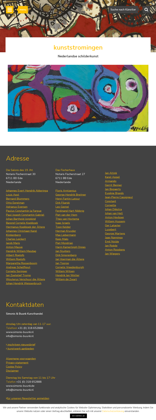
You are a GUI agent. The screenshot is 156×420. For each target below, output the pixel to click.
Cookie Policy (14, 366)
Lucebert (110, 229)
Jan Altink (111, 173)
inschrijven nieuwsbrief (20, 344)
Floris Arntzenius (65, 190)
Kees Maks (61, 239)
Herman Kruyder (65, 231)
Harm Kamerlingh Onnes (70, 247)
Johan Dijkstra (113, 209)
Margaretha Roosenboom (21, 263)
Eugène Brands (114, 193)
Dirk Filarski (62, 203)
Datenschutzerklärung (113, 411)
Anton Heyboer (114, 217)
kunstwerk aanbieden (20, 348)
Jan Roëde (111, 245)
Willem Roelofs (15, 259)
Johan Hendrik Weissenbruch (23, 283)
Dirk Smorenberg (66, 255)
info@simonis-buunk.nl (20, 336)
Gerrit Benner (113, 185)
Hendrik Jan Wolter (67, 275)
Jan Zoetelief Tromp (18, 275)
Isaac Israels (62, 223)
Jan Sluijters (62, 251)
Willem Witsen (64, 271)
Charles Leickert (16, 239)
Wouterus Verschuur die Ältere (25, 279)
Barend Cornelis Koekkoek (22, 223)
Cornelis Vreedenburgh (69, 267)
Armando (110, 181)
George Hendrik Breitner (70, 194)
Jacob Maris (13, 243)
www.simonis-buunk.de (20, 386)
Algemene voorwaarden (21, 358)
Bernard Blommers (17, 199)
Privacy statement (17, 362)
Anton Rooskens (115, 249)
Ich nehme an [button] (78, 415)
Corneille (110, 205)
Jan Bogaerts (113, 189)
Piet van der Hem (66, 215)
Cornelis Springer (16, 271)
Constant (110, 201)
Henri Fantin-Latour (67, 199)
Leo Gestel (62, 207)
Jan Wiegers (112, 253)
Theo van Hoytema (67, 219)
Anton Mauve (14, 247)
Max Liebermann (65, 235)
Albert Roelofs (15, 255)
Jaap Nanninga (113, 237)
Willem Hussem (115, 221)
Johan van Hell (114, 213)
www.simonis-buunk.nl (20, 332)
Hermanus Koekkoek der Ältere (25, 227)
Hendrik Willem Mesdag (21, 251)
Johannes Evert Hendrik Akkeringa (27, 190)
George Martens (115, 233)
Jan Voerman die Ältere (69, 259)
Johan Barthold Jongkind (21, 219)
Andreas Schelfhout (18, 267)
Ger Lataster (113, 225)
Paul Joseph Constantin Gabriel (25, 215)
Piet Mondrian (64, 243)
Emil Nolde (112, 241)
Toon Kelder (63, 227)
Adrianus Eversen (16, 207)
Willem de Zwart (66, 279)
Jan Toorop (62, 263)
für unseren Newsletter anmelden (27, 398)
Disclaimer (12, 371)
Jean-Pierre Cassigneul (119, 197)
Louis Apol (12, 194)
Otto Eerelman (15, 203)
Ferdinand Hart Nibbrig (69, 211)
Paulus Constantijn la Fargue (23, 211)
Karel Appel (112, 177)
